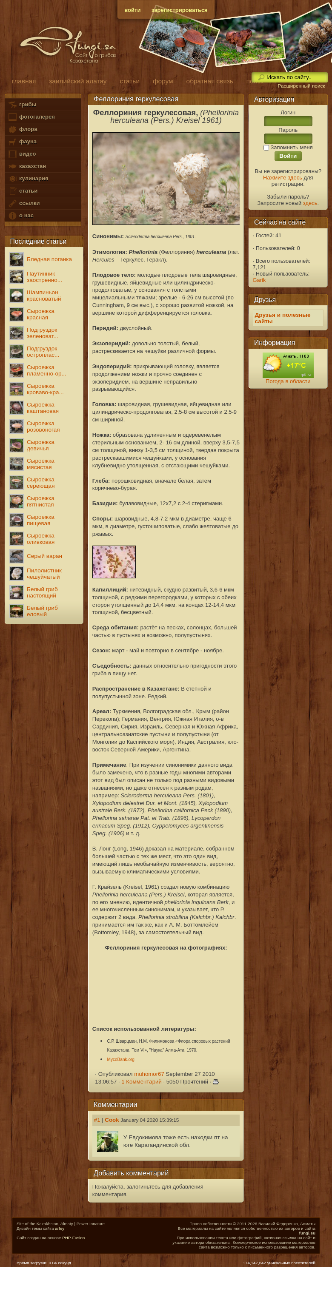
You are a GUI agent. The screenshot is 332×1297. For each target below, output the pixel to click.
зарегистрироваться (180, 10)
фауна (22, 142)
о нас (20, 215)
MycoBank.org (121, 1059)
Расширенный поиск (301, 86)
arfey (59, 1228)
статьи (22, 191)
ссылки (23, 203)
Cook (112, 1120)
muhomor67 (149, 1074)
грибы (22, 105)
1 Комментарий (141, 1081)
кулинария (28, 179)
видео (21, 154)
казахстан (26, 166)
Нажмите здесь (282, 177)
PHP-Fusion (73, 1237)
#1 (97, 1120)
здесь (310, 203)
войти (132, 10)
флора (22, 129)
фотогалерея (31, 117)
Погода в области (288, 381)
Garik (259, 280)
